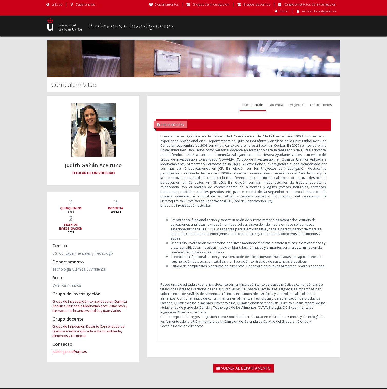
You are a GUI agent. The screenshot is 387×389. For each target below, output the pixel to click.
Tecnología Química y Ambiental (79, 269)
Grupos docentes (256, 4)
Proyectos (297, 104)
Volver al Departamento (243, 368)
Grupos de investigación (210, 4)
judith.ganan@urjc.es (69, 351)
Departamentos (167, 4)
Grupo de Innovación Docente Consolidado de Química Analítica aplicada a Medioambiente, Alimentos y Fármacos (88, 331)
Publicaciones (321, 104)
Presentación (252, 104)
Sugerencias (82, 4)
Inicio (284, 11)
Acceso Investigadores (319, 11)
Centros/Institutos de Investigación (310, 4)
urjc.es (54, 4)
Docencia (276, 104)
